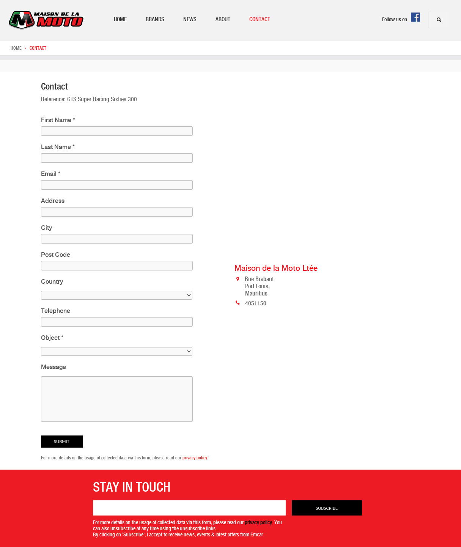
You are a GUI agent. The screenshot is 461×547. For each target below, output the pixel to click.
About (223, 19)
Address (53, 200)
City (46, 227)
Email (50, 174)
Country (52, 281)
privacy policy (195, 458)
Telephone (55, 310)
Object (52, 337)
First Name (58, 120)
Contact (259, 19)
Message (53, 367)
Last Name (58, 147)
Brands (155, 19)
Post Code (55, 254)
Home (120, 19)
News (190, 19)
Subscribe (327, 508)
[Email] (189, 508)
